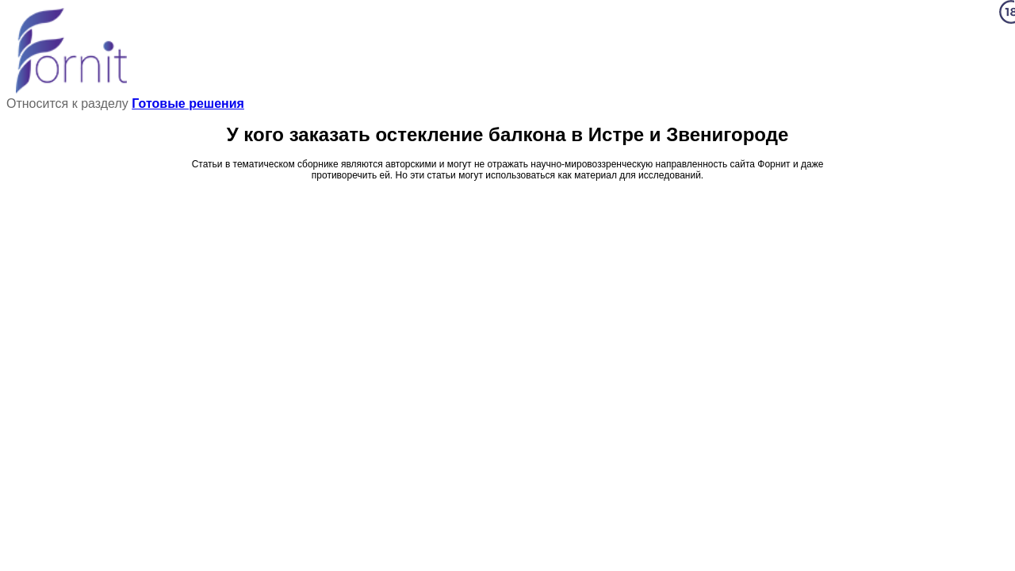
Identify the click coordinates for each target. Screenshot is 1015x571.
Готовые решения (188, 103)
